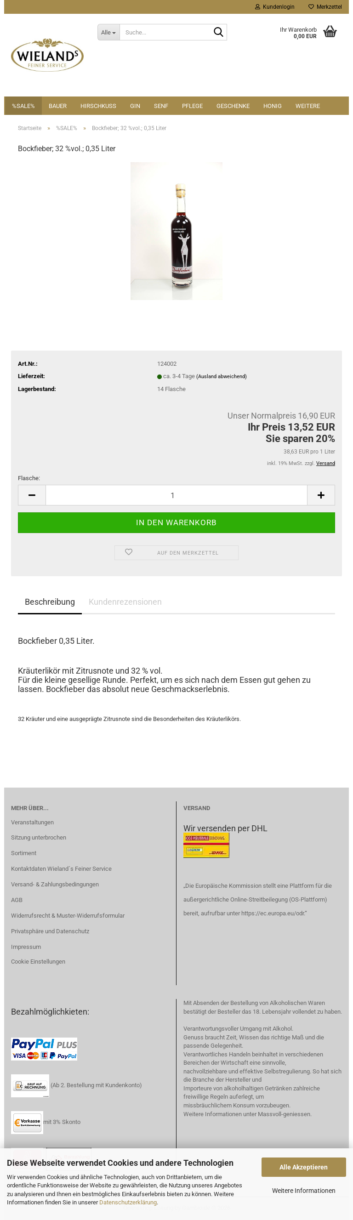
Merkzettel (325, 7)
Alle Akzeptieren (303, 1167)
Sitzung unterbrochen (38, 837)
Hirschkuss (98, 105)
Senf (161, 105)
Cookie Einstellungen (38, 961)
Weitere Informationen (304, 1190)
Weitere (308, 105)
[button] (32, 495)
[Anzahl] (176, 495)
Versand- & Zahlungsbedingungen (55, 884)
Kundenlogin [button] (275, 7)
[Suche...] (108, 32)
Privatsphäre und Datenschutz (50, 931)
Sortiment (23, 853)
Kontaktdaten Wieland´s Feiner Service (61, 868)
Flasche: (29, 478)
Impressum (26, 946)
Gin (135, 105)
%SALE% (23, 105)
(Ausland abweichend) (221, 377)
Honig (272, 105)
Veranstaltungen (32, 822)
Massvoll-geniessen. (285, 1114)
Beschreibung (50, 602)
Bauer (58, 105)
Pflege (192, 105)
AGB (17, 900)
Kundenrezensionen (125, 602)
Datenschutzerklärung (128, 1202)
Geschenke (233, 105)
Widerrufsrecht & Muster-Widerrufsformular (68, 915)
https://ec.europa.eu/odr (272, 913)
